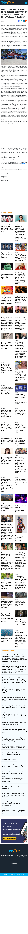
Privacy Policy (14, 863)
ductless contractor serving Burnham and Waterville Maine (15, 27)
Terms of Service (14, 865)
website (23, 163)
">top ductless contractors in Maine (8, 147)
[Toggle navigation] (26, 3)
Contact (14, 861)
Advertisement (14, 862)
